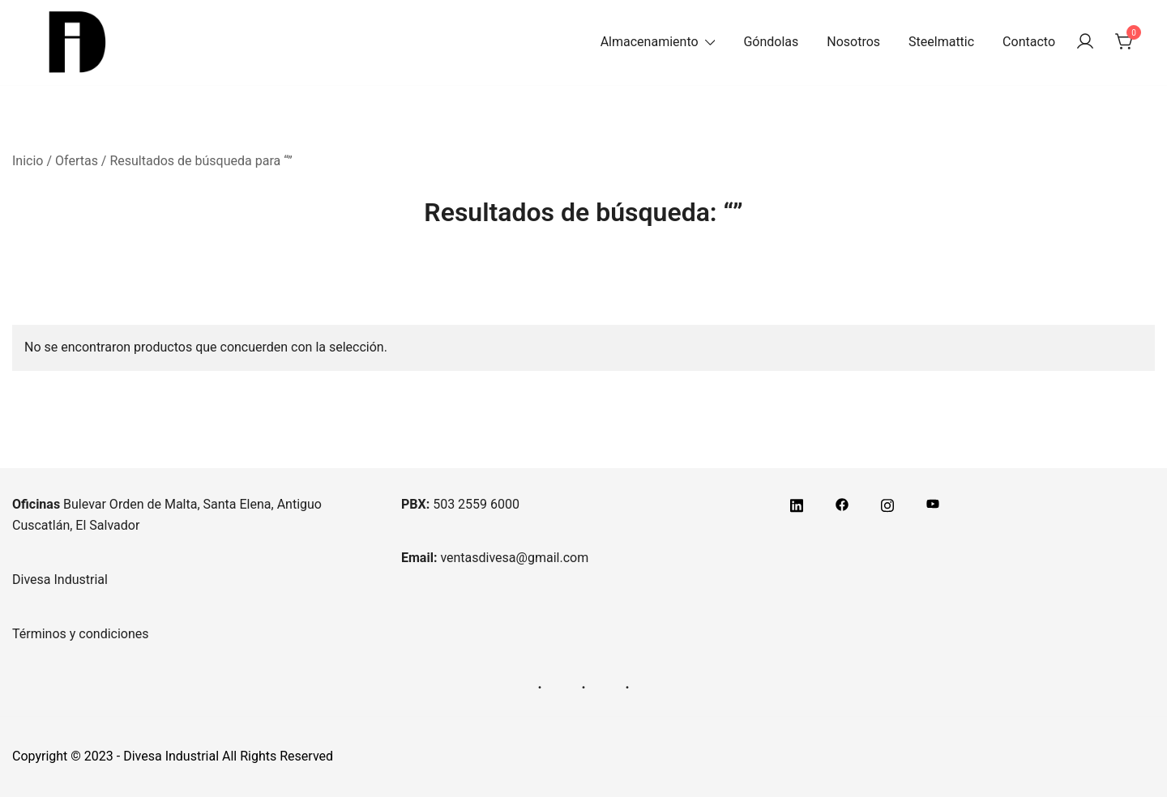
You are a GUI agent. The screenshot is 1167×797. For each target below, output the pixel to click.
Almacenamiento (650, 41)
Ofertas (76, 160)
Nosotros (853, 41)
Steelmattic (941, 41)
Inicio (27, 160)
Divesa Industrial (60, 579)
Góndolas (770, 41)
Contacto (1028, 41)
